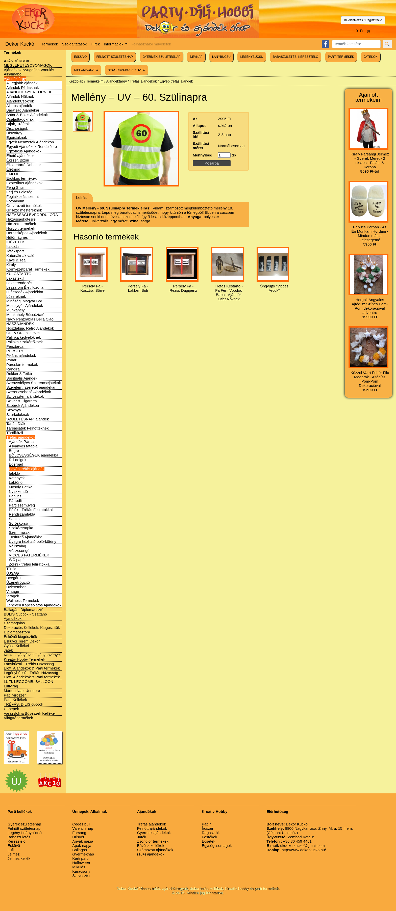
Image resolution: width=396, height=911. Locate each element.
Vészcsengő (19, 550)
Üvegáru (13, 578)
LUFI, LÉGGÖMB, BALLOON (28, 681)
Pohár (11, 360)
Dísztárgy (14, 133)
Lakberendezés (19, 283)
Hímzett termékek (21, 224)
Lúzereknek (16, 296)
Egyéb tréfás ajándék (26, 469)
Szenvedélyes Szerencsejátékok (33, 383)
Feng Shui (14, 187)
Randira (13, 369)
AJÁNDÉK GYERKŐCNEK (29, 92)
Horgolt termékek (20, 228)
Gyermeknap (83, 854)
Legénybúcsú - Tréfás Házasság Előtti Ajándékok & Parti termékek (32, 675)
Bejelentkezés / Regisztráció (363, 20)
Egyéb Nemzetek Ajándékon (30, 142)
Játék (8, 650)
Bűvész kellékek (150, 845)
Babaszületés (19, 837)
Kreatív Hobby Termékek (24, 659)
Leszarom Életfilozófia (24, 287)
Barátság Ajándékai (22, 110)
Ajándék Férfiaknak (22, 87)
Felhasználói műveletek (151, 44)
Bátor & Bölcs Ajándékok (27, 115)
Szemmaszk (19, 532)
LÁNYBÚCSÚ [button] (221, 57)
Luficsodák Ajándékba (24, 292)
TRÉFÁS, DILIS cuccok (23, 704)
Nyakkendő (18, 491)
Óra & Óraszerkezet (23, 333)
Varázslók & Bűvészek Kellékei (30, 713)
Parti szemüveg (22, 505)
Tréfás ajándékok (20, 437)
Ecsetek (208, 841)
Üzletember (16, 587)
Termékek (50, 44)
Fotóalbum (15, 201)
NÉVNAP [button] (196, 57)
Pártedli (15, 500)
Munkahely (15, 310)
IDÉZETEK (15, 242)
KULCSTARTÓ (18, 274)
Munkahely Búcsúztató (25, 314)
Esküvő (14, 845)
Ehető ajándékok (20, 155)
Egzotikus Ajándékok (23, 151)
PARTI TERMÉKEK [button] (341, 57)
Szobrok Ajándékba (22, 405)
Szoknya (13, 410)
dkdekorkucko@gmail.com (295, 845)
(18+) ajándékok (150, 854)
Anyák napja (82, 841)
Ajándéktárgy (15, 78)
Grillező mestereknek (24, 210)
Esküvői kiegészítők (20, 636)
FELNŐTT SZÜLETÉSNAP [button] (114, 57)
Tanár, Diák (15, 423)
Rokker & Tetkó (19, 373)
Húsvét (78, 837)
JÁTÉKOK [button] (371, 57)
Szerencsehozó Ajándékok (28, 392)
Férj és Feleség (19, 192)
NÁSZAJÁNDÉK (20, 323)
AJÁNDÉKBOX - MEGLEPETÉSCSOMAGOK (28, 63)
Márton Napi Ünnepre (22, 690)
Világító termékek (18, 718)
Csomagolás (14, 623)
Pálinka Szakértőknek (24, 342)
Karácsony (81, 871)
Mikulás (78, 867)
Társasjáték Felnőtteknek (27, 428)
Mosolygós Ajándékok (24, 305)
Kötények (17, 478)
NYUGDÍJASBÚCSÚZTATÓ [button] (126, 70)
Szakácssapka (21, 528)
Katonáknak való (20, 255)
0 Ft (363, 31)
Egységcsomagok (217, 845)
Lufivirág (11, 686)
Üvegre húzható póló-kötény (32, 541)
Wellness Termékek (22, 600)
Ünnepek (11, 709)
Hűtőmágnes (17, 237)
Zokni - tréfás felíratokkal (29, 564)
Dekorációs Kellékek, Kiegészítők (32, 627)
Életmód (13, 169)
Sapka (14, 519)
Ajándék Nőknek (20, 96)
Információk (114, 44)
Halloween (81, 863)
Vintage (12, 591)
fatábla (14, 473)
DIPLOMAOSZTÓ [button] (86, 70)
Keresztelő (17, 841)
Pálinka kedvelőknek (23, 337)
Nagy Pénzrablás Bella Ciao (30, 319)
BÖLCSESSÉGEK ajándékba (33, 455)
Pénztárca (14, 346)
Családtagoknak (20, 119)
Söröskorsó (18, 523)
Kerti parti (80, 858)
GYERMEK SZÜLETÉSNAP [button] (161, 57)
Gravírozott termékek (24, 205)
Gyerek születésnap (24, 824)
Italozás (12, 246)
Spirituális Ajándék (21, 378)
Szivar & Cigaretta (21, 401)
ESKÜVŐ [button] (80, 57)
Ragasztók (211, 832)
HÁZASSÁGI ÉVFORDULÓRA (32, 214)
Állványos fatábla (23, 446)
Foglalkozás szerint (22, 196)
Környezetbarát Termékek (27, 269)
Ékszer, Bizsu (17, 160)
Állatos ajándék (19, 105)
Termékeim (94, 81)
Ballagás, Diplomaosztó (23, 609)
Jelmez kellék (19, 858)
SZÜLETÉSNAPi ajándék (27, 419)
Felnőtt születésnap (24, 828)
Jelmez (14, 854)
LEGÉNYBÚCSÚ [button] (251, 57)
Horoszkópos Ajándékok (26, 233)
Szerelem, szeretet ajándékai (30, 387)
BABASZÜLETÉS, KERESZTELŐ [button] (295, 57)
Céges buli (81, 824)
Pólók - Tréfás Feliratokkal (31, 509)
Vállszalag (17, 546)
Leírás (81, 197)
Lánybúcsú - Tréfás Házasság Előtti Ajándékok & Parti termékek (32, 666)
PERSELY (14, 351)
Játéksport (15, 251)
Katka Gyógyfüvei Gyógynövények (33, 655)
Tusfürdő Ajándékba (25, 537)
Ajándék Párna (21, 441)
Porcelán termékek (22, 364)
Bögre (14, 450)
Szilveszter (81, 875)
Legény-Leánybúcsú (25, 832)
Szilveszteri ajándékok (25, 396)
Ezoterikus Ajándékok (24, 183)
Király (11, 264)
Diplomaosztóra (17, 632)
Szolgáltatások (74, 44)
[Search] (356, 44)
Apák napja (81, 845)
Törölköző (14, 433)
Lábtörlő (15, 482)
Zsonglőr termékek (152, 841)
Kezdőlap (75, 81)
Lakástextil (15, 278)
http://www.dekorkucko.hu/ (296, 850)
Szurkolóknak (17, 414)
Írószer (207, 828)
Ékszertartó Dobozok (23, 165)
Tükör (11, 569)
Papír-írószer (15, 695)
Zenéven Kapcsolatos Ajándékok (33, 605)
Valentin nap (82, 828)
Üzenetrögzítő (18, 582)
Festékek (209, 837)
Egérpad (16, 464)
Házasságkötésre (21, 219)
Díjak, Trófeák (18, 124)
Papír (206, 824)
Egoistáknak (16, 137)
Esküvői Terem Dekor (22, 641)
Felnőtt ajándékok (152, 828)
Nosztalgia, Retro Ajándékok (30, 328)
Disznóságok (17, 128)
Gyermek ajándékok (154, 832)
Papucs (15, 496)
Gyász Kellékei (16, 646)
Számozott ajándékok (155, 850)
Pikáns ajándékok (21, 355)
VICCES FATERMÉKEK (29, 555)
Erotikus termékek (21, 178)
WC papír (17, 559)
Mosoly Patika (20, 487)
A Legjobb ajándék (21, 83)
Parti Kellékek (15, 700)
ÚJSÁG (12, 573)
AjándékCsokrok (20, 101)
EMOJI (12, 174)
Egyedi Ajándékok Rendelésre (31, 146)
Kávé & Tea (16, 260)
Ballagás (79, 850)
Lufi (11, 850)
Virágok (12, 596)
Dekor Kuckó (19, 44)
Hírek (95, 44)
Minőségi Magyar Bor (24, 301)
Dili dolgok (17, 460)
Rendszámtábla (22, 514)
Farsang (79, 832)
